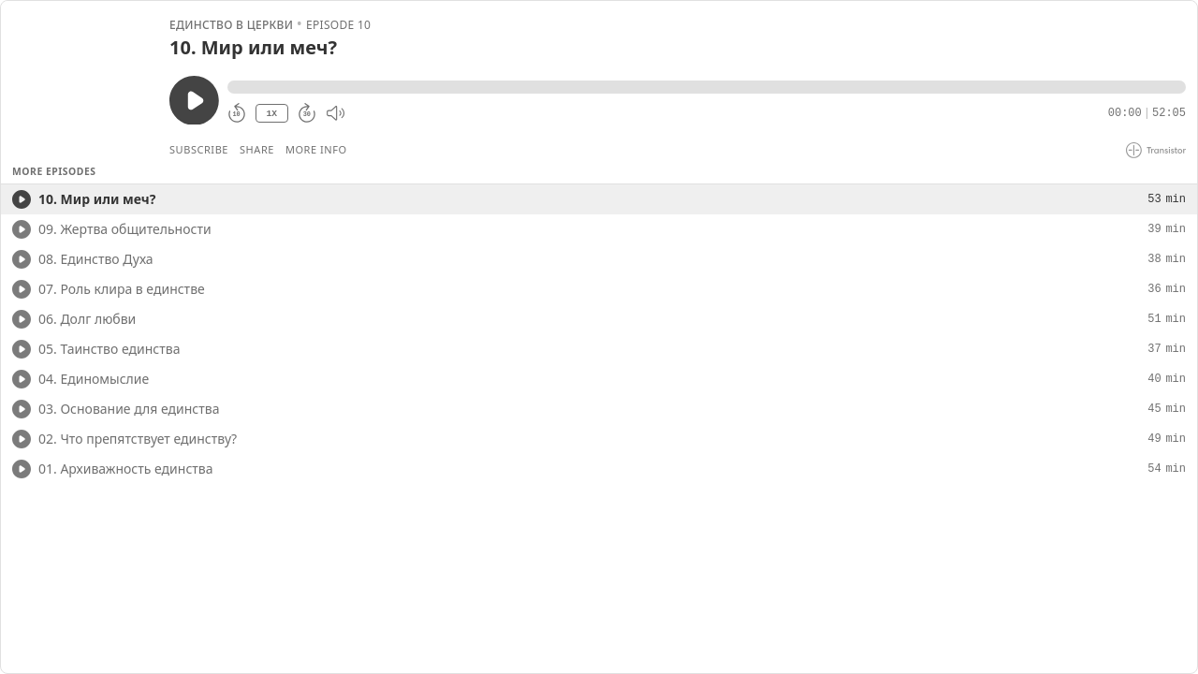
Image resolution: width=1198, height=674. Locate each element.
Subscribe (198, 149)
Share (257, 149)
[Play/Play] (21, 199)
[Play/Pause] (84, 85)
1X (271, 114)
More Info (316, 149)
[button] (706, 87)
